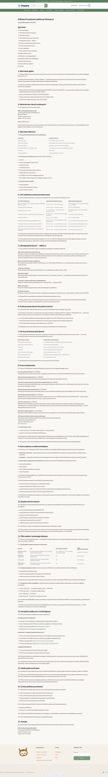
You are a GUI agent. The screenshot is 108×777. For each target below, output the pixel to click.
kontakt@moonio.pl (26, 116)
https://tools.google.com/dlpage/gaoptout (36, 629)
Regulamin (39, 757)
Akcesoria (35, 10)
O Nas (56, 754)
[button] (74, 5)
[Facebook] (107, 772)
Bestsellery (27, 10)
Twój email (82, 754)
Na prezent (49, 10)
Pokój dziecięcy (71, 10)
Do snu (42, 10)
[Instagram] (103, 772)
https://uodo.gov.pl (22, 423)
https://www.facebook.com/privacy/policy (43, 641)
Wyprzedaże (80, 10)
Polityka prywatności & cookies (44, 760)
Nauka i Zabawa (60, 10)
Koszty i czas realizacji (41, 752)
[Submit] (46, 5)
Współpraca (58, 752)
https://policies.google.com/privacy (42, 626)
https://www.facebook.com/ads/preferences (48, 643)
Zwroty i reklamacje (41, 754)
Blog (56, 757)
